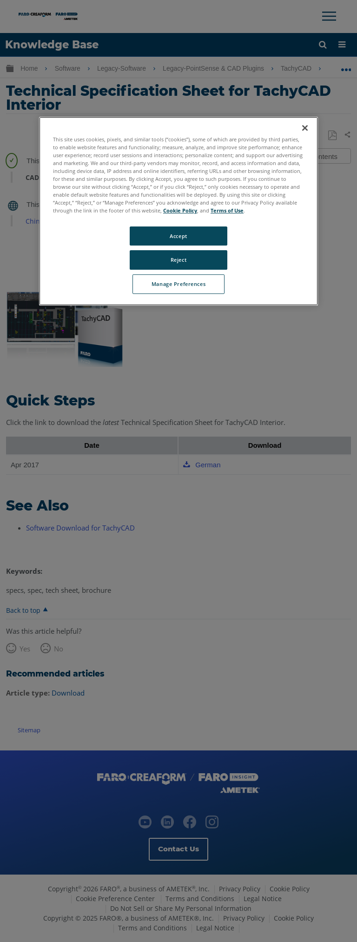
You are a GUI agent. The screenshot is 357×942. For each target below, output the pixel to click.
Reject (178, 260)
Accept (178, 235)
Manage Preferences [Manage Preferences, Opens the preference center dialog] (178, 284)
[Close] (305, 128)
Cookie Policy (180, 210)
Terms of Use (227, 210)
